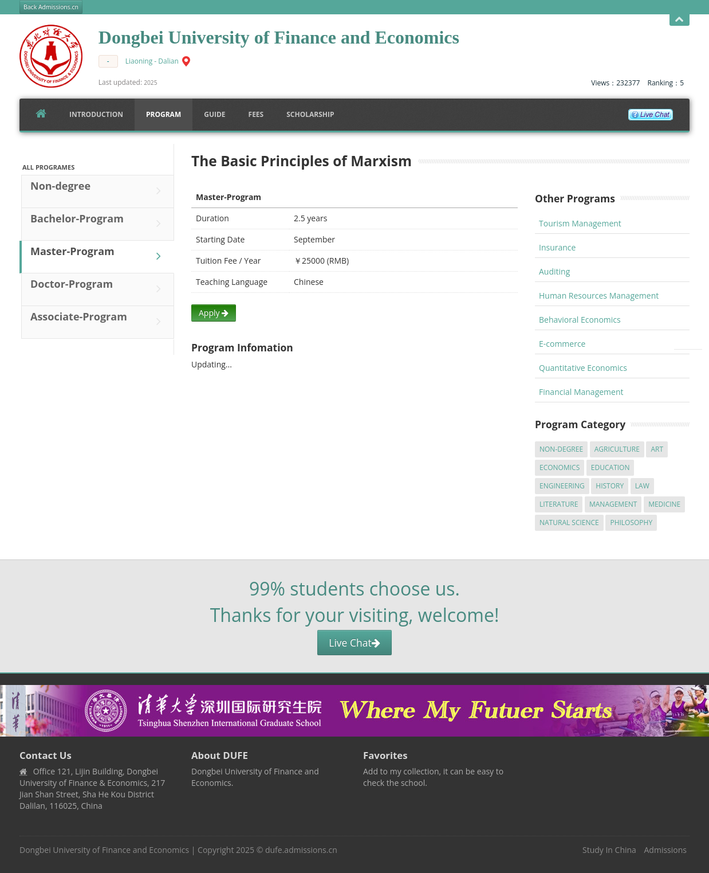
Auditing (554, 271)
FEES (256, 114)
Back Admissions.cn (50, 7)
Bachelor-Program (98, 224)
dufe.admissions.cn (301, 849)
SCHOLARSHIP (310, 114)
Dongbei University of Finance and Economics (104, 849)
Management (613, 504)
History (610, 486)
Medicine (664, 504)
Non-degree (98, 191)
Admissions (665, 849)
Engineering (562, 486)
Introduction (96, 114)
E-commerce (562, 343)
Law (642, 486)
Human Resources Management (599, 295)
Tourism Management (580, 223)
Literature (558, 504)
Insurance (557, 247)
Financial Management (581, 391)
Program (163, 114)
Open (679, 19)
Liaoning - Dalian (152, 61)
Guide (214, 114)
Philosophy (631, 522)
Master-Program (98, 256)
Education (610, 467)
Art (657, 449)
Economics (559, 467)
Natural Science (569, 522)
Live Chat (354, 642)
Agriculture (617, 449)
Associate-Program (98, 322)
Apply (214, 312)
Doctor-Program (98, 289)
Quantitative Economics (583, 367)
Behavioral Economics (580, 319)
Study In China (609, 849)
